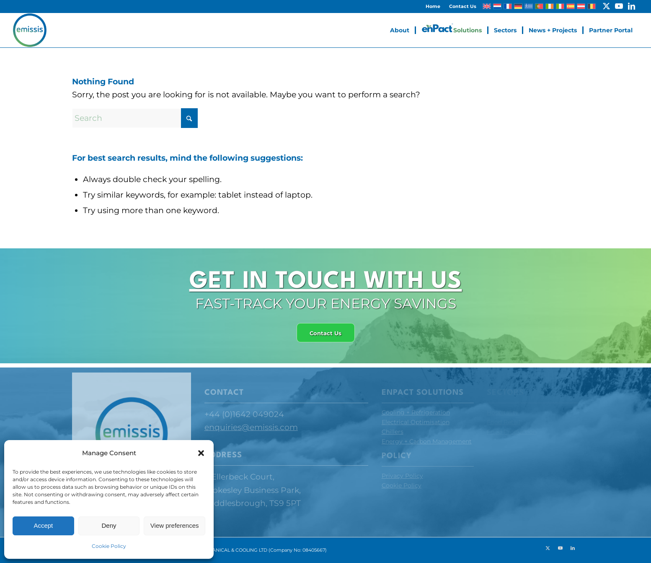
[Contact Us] (323, 333)
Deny (108, 525)
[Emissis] (29, 30)
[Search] (135, 118)
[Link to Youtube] (619, 6)
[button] (201, 453)
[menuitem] (433, 6)
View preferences (174, 525)
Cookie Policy (109, 546)
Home (433, 6)
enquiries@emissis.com (251, 427)
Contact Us (462, 6)
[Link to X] (606, 6)
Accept (43, 525)
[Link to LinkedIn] (631, 6)
